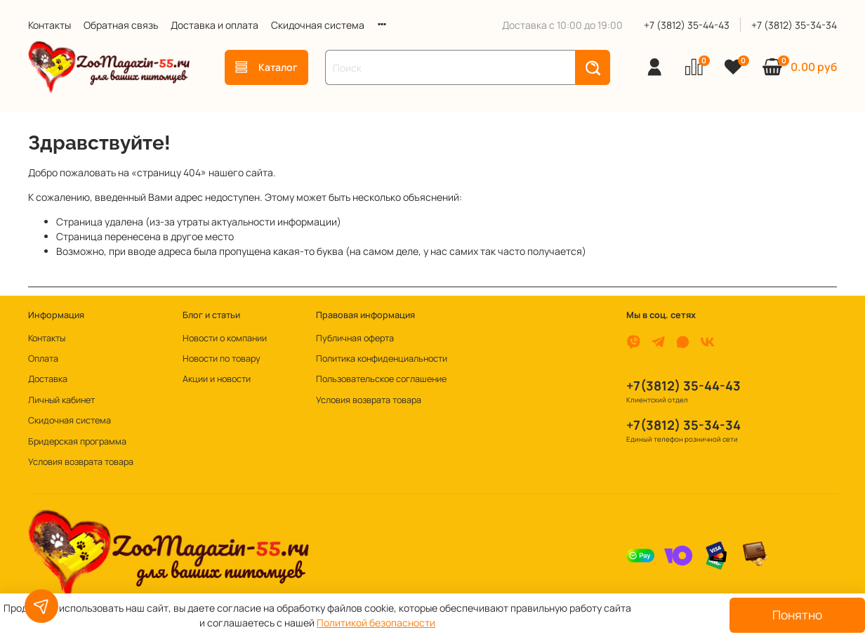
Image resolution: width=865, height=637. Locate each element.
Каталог (266, 67)
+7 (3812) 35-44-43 (686, 25)
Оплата (43, 359)
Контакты (49, 25)
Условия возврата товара (80, 462)
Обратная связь (121, 25)
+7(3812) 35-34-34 (683, 424)
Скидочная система (317, 25)
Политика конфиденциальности (381, 359)
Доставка (47, 379)
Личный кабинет (61, 400)
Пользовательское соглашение (381, 379)
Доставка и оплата (214, 25)
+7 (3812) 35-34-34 (794, 25)
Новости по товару (221, 359)
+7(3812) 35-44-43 (683, 385)
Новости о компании (225, 338)
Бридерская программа (77, 441)
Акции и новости (217, 379)
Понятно (797, 614)
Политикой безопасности (376, 622)
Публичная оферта (355, 338)
